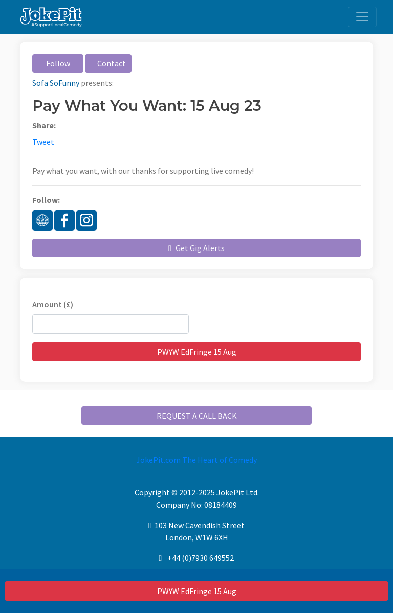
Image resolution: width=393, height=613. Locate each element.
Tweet (43, 142)
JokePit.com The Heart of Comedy (196, 460)
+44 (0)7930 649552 (200, 558)
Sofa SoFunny (55, 83)
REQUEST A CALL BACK (197, 416)
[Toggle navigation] (362, 17)
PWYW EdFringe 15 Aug (196, 591)
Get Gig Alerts (196, 248)
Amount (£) (52, 304)
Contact (108, 63)
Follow (58, 63)
